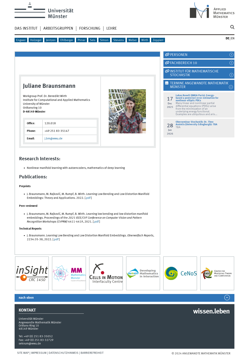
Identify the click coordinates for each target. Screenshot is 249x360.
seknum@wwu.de (30, 343)
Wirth (144, 40)
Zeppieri (158, 40)
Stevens (118, 40)
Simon (104, 40)
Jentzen (51, 40)
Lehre (111, 29)
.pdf (88, 198)
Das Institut (26, 29)
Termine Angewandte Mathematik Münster (199, 85)
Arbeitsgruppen (58, 29)
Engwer (21, 40)
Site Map (23, 353)
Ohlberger (66, 40)
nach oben (26, 297)
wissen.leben (211, 311)
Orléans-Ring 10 (29, 325)
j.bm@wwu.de (53, 138)
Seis (93, 40)
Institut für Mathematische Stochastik (194, 73)
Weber (132, 40)
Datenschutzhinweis (63, 353)
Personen (178, 55)
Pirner (81, 40)
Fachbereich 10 (183, 63)
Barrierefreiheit (92, 353)
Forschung (89, 29)
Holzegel (35, 40)
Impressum (38, 353)
